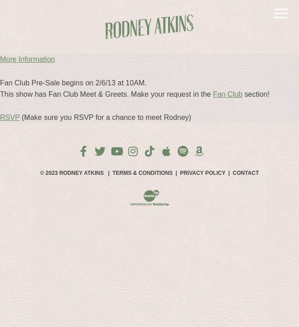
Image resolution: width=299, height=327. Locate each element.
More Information (27, 59)
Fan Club (228, 94)
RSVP (10, 117)
